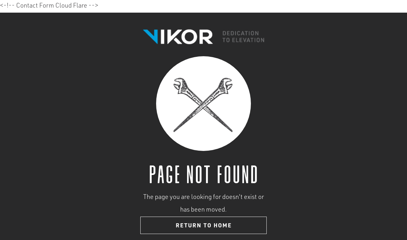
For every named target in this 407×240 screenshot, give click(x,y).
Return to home (204, 226)
